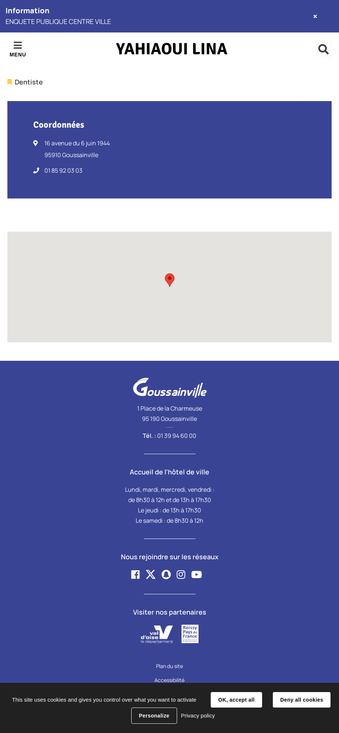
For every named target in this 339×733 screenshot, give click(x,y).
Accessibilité (169, 680)
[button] (169, 280)
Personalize (154, 716)
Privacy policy (198, 715)
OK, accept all (236, 700)
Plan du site (169, 666)
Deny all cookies (301, 700)
